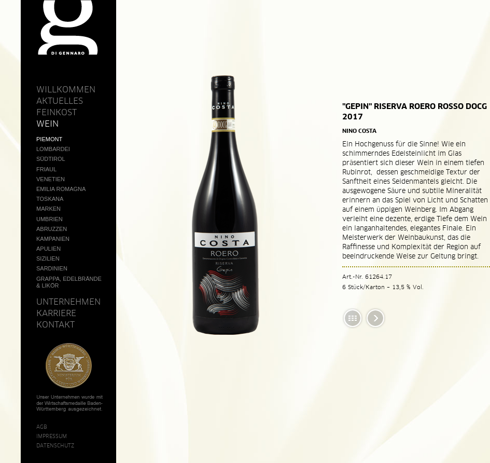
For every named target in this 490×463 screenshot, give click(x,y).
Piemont (49, 139)
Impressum (51, 436)
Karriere (56, 313)
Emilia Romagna (61, 189)
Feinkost (56, 112)
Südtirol (50, 159)
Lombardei (53, 149)
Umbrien (49, 219)
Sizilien (48, 258)
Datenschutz (55, 445)
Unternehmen (68, 301)
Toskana (49, 199)
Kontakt (55, 324)
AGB (41, 427)
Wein (47, 123)
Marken (48, 209)
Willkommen (65, 89)
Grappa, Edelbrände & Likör (69, 282)
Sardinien (51, 268)
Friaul (46, 169)
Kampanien (52, 239)
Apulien (48, 249)
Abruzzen (51, 229)
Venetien (50, 179)
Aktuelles (59, 100)
